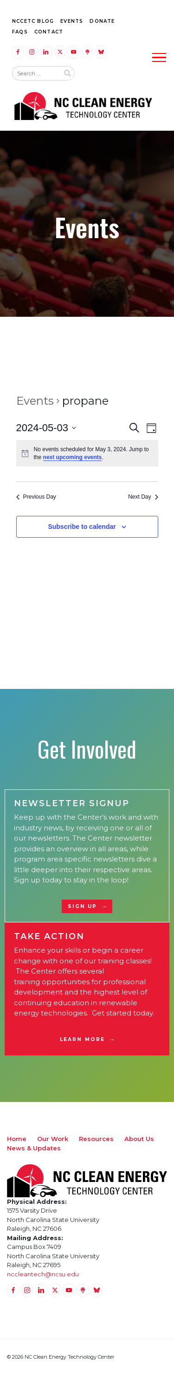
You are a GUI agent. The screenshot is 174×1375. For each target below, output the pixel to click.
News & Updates (34, 1148)
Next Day (143, 497)
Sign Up (82, 906)
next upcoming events (72, 457)
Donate (102, 21)
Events (71, 21)
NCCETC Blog (33, 21)
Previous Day (36, 497)
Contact (48, 32)
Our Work (52, 1138)
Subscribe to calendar (82, 526)
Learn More (82, 1039)
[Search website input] (36, 73)
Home (16, 1138)
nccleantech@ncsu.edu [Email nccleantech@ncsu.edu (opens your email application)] (43, 1274)
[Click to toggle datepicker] (46, 427)
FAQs (20, 32)
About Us (139, 1138)
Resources (96, 1138)
